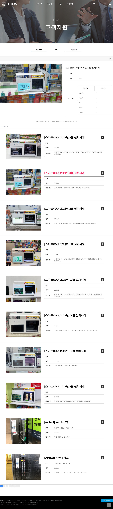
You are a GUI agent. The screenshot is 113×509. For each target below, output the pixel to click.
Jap (104, 4)
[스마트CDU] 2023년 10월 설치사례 (74, 351)
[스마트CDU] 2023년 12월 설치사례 (74, 279)
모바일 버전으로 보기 (107, 500)
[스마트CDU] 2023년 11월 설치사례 (74, 315)
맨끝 (18, 486)
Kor (93, 4)
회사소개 (39, 4)
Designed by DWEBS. (31, 504)
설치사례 (39, 49)
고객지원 (70, 4)
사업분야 (50, 4)
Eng (99, 4)
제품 (60, 4)
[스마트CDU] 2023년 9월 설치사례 (74, 386)
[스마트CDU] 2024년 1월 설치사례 (74, 244)
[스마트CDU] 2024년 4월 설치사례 (74, 137)
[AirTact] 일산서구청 (74, 422)
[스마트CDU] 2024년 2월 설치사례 (74, 208)
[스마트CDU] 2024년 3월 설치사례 (74, 173)
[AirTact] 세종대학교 (74, 457)
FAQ (56, 49)
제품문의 (74, 49)
